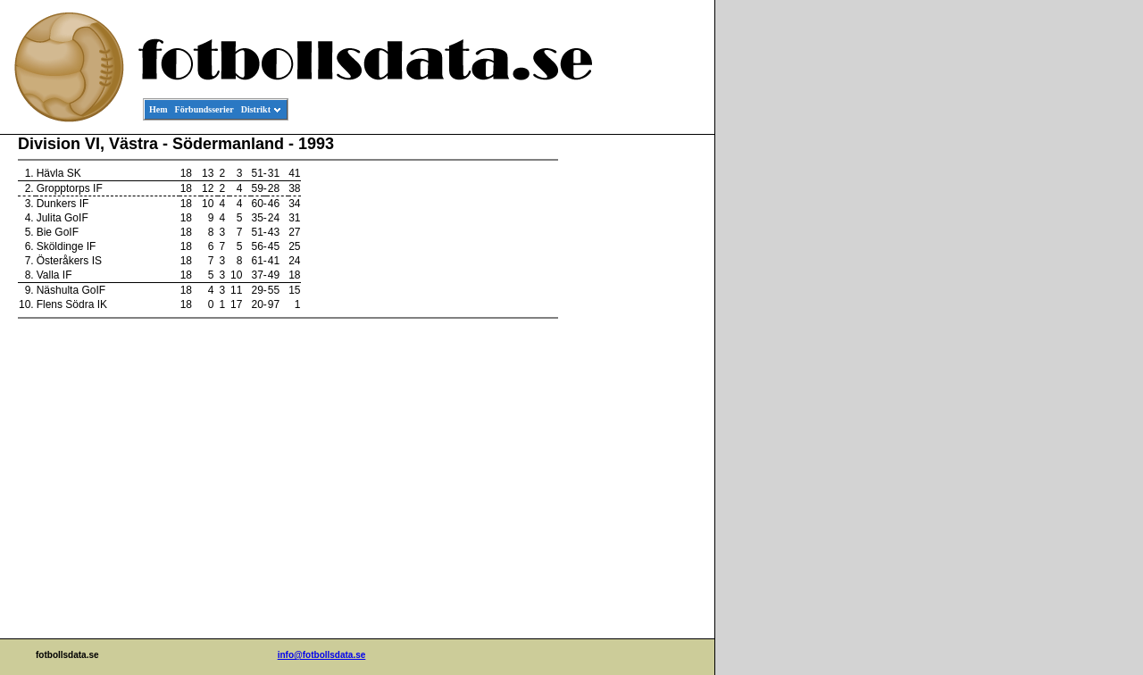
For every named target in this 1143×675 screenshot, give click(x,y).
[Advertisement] (634, 407)
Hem (158, 109)
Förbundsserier (204, 109)
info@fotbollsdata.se (322, 655)
